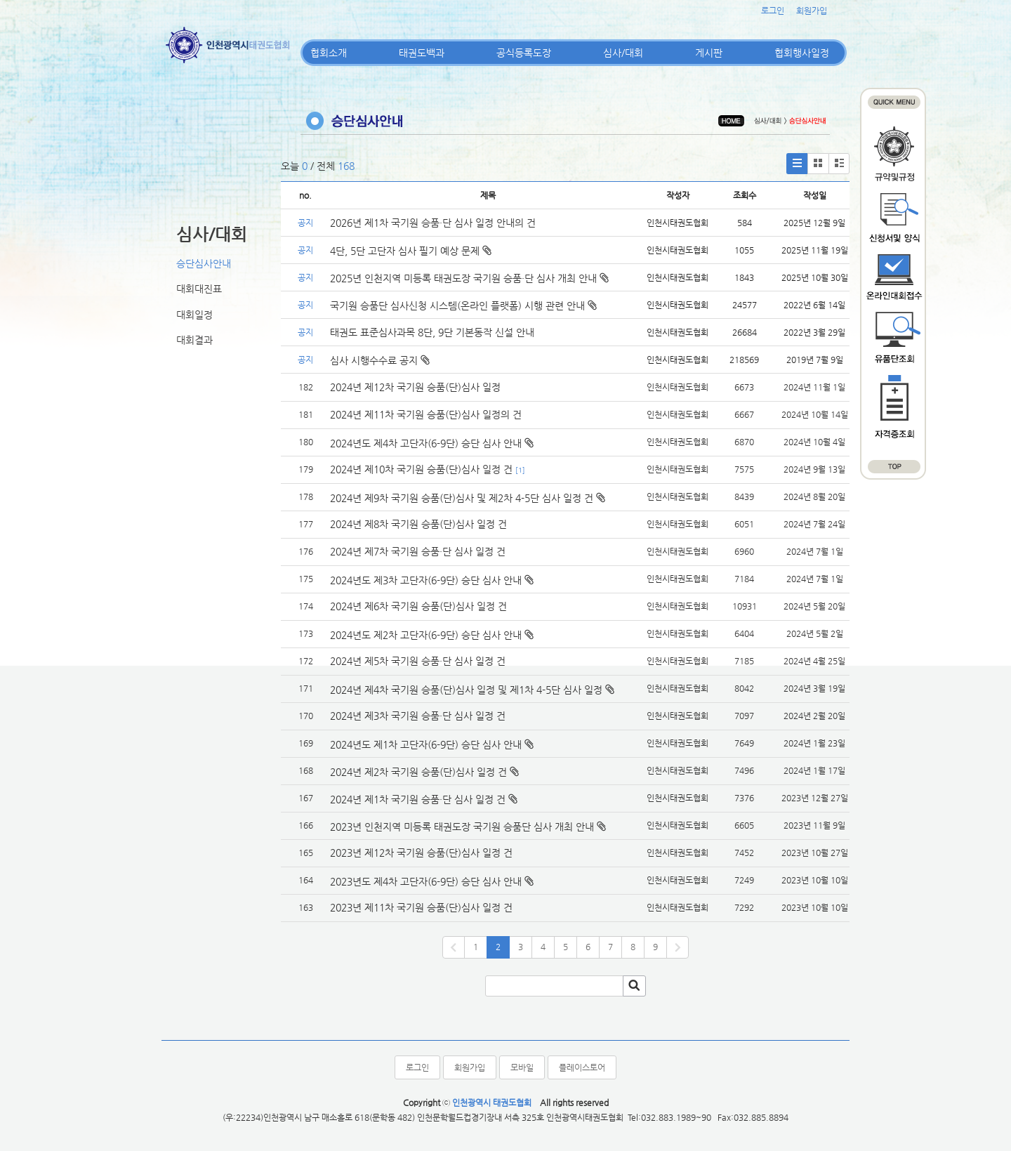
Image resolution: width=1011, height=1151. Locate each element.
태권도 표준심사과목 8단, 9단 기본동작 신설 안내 (432, 332)
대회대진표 (199, 288)
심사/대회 (623, 52)
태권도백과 (421, 52)
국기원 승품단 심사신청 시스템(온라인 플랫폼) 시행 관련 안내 (463, 305)
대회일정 (194, 314)
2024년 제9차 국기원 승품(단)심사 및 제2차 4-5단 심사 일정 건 (461, 498)
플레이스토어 (582, 1067)
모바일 (522, 1067)
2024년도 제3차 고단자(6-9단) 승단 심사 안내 (426, 580)
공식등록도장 (523, 52)
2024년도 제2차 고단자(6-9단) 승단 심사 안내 (426, 634)
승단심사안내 (203, 263)
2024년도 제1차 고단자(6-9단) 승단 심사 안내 (426, 744)
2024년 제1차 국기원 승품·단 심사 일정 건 (417, 799)
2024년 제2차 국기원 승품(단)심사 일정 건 (418, 771)
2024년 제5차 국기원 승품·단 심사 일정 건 (417, 660)
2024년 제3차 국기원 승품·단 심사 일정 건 (417, 715)
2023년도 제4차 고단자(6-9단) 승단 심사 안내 (426, 881)
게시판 (708, 52)
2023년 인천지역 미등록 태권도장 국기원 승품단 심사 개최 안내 (462, 826)
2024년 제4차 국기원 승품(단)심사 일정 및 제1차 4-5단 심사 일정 (466, 689)
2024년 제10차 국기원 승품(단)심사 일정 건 (421, 469)
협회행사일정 (801, 52)
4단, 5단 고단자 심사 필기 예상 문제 (410, 250)
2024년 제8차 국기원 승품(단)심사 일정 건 (418, 524)
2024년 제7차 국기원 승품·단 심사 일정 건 (417, 551)
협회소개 (328, 52)
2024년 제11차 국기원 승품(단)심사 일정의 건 (426, 414)
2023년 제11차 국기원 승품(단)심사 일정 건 (421, 907)
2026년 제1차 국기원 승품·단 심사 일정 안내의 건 (433, 222)
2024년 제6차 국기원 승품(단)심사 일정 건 (418, 606)
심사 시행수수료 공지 (380, 360)
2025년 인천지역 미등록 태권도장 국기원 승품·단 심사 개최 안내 (469, 278)
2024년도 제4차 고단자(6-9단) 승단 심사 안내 (426, 443)
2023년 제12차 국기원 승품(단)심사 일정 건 (421, 852)
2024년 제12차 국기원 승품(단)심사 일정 (416, 387)
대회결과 (194, 340)
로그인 (772, 10)
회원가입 (811, 10)
